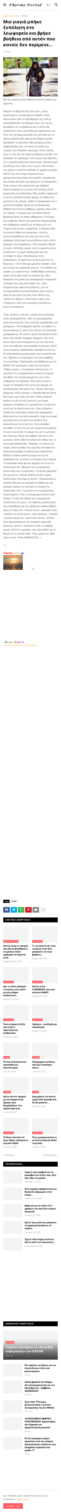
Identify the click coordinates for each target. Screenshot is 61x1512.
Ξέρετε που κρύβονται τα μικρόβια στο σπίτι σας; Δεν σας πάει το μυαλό (40, 1175)
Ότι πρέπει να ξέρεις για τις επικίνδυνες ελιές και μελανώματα (40, 1368)
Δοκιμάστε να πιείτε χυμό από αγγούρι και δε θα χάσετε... (44, 1099)
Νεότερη (9, 1155)
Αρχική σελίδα (11, 16)
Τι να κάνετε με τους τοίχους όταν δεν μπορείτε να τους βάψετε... (44, 950)
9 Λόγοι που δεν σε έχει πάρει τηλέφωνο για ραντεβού (15, 1140)
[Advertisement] (30, 601)
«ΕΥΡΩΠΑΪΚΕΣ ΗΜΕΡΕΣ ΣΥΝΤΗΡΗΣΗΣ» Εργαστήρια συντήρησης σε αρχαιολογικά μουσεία (40, 1423)
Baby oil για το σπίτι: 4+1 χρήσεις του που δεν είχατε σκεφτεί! (40, 1208)
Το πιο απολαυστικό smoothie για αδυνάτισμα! (14, 1064)
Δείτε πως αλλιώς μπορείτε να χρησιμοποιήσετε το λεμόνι (41, 1225)
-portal (13, 553)
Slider (24, 16)
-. (14, 642)
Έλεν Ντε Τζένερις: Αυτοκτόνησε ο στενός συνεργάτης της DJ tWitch (39, 1404)
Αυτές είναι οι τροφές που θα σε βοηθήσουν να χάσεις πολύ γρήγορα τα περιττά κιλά (15, 951)
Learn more (22, 1499)
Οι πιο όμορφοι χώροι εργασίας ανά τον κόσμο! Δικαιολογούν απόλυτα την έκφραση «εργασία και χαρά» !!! (40, 1444)
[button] (4, 5)
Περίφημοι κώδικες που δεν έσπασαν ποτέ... (43, 1064)
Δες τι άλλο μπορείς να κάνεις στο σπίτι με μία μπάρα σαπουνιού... (14, 991)
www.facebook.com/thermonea (30, 676)
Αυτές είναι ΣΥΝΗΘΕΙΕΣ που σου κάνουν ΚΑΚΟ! (43, 989)
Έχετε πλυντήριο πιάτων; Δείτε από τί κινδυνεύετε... (40, 1240)
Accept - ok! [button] (13, 1506)
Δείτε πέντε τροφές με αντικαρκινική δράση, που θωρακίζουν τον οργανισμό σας (14, 1102)
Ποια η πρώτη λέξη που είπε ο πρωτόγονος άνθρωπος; (14, 1028)
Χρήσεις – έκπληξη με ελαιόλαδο (44, 1025)
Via (5, 545)
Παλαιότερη (49, 1155)
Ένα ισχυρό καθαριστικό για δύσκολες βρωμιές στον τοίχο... (41, 1191)
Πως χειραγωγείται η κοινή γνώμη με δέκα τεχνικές (44, 1140)
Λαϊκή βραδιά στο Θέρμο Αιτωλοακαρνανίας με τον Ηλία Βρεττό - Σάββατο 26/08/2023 (40, 1386)
